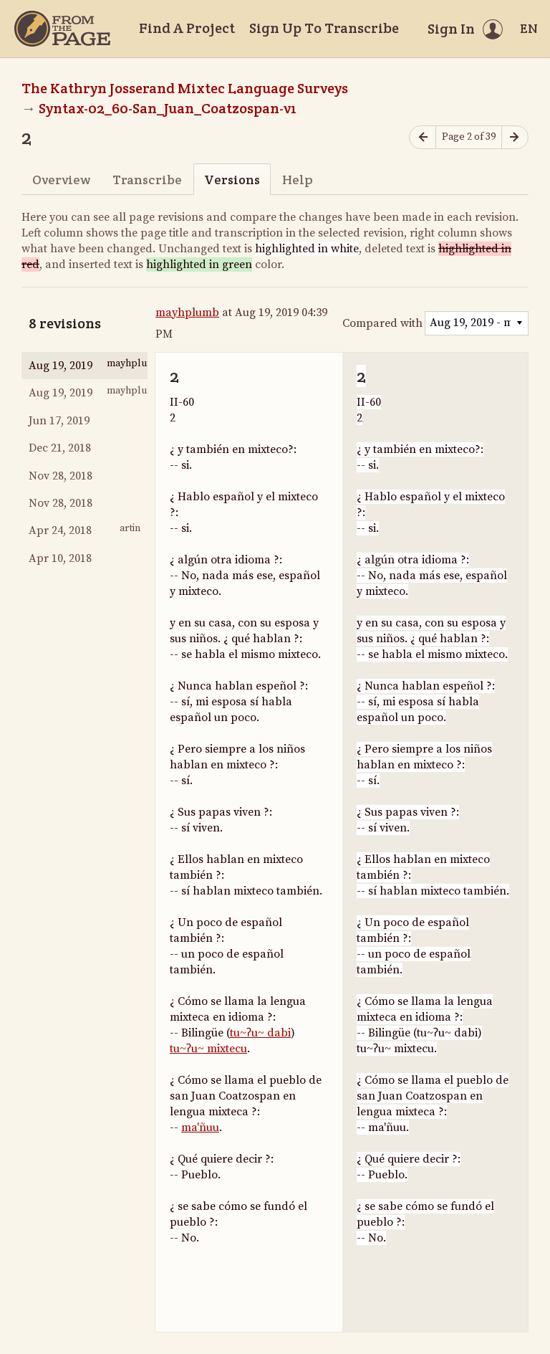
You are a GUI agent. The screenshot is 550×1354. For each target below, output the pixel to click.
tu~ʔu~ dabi (260, 1033)
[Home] (62, 29)
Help (297, 179)
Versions (232, 179)
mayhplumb (187, 312)
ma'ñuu (200, 1127)
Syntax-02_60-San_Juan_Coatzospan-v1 (167, 108)
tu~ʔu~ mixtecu (208, 1048)
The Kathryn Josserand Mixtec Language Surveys (184, 88)
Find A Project (187, 28)
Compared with (382, 323)
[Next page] (515, 137)
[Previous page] (422, 137)
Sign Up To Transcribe (324, 28)
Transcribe (147, 179)
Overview (61, 179)
